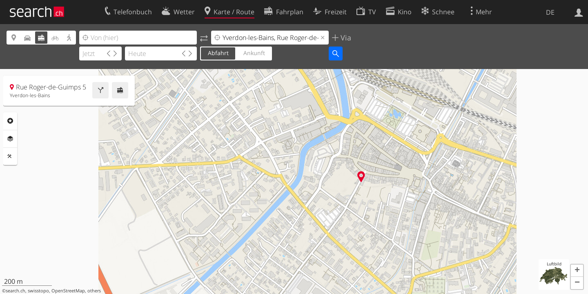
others (94, 291)
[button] (577, 271)
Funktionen (10, 156)
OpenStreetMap (68, 291)
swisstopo (38, 291)
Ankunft (254, 53)
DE (550, 12)
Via (345, 37)
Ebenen (10, 138)
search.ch (15, 291)
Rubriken (10, 120)
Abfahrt (218, 53)
